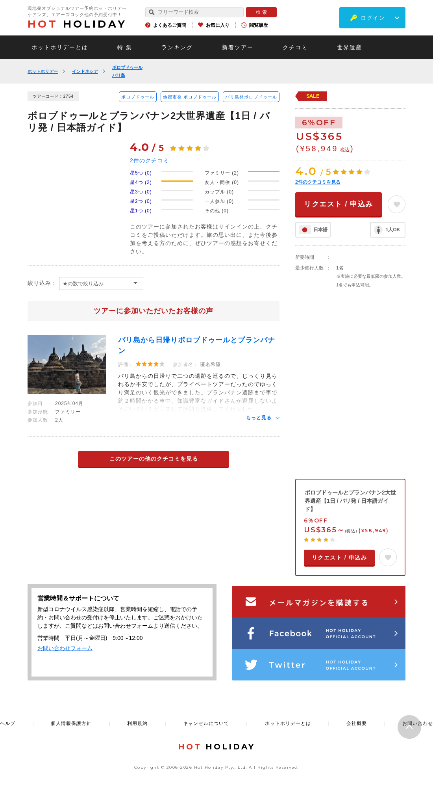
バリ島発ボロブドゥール (251, 97)
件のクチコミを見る (317, 182)
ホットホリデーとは (59, 47)
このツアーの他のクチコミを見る (153, 458)
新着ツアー (238, 47)
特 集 (124, 47)
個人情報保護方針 (71, 723)
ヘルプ (7, 723)
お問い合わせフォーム (65, 648)
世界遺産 (349, 47)
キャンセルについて (206, 723)
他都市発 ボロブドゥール (189, 97)
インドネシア (85, 71)
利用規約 (137, 723)
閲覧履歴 (258, 25)
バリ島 (118, 75)
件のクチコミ (149, 160)
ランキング (177, 47)
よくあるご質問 (169, 25)
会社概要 (356, 723)
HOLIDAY (77, 24)
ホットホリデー (43, 71)
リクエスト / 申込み (338, 204)
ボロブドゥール (127, 67)
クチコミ (295, 47)
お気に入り (217, 25)
